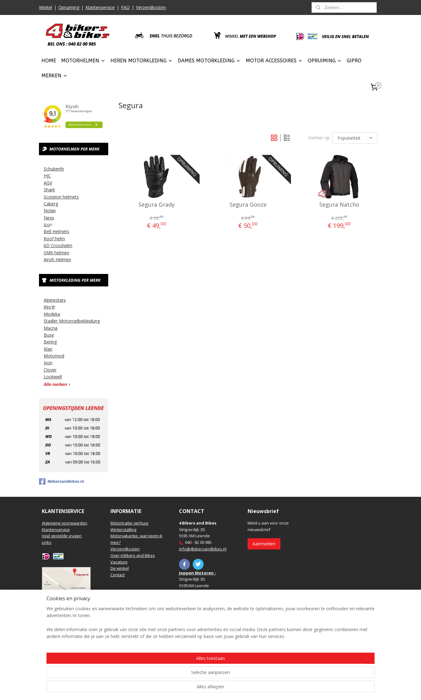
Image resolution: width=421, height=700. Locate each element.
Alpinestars (55, 300)
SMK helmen (56, 253)
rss (202, 688)
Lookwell (53, 377)
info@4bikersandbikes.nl (202, 549)
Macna (50, 328)
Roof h (50, 239)
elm (61, 239)
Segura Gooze (247, 204)
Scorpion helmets (61, 197)
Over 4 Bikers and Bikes (132, 555)
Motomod (54, 356)
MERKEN (54, 76)
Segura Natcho (339, 204)
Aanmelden (264, 544)
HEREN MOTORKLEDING (141, 61)
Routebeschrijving (58, 597)
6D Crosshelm (58, 245)
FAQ (125, 7)
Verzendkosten (151, 7)
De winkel (119, 568)
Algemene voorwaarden (64, 523)
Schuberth (54, 169)
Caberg (51, 204)
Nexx (49, 218)
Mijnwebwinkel (280, 688)
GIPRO (354, 61)
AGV (48, 183)
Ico (47, 225)
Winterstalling (123, 529)
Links (46, 542)
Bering (50, 342)
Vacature (119, 562)
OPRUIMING (325, 61)
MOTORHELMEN (83, 61)
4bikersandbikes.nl (61, 481)
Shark (49, 190)
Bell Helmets (56, 231)
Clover (50, 370)
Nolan (50, 210)
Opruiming (68, 7)
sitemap (189, 688)
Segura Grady (156, 204)
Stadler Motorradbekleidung (72, 321)
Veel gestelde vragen (62, 536)
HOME (48, 61)
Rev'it (49, 307)
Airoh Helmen (57, 259)
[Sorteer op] (354, 137)
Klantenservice (100, 7)
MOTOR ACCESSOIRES (274, 61)
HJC (47, 176)
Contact (117, 575)
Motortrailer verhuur (129, 523)
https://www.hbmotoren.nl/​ (204, 650)
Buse (49, 335)
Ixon (48, 363)
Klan (48, 349)
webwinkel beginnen (225, 688)
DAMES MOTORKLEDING (209, 61)
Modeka (52, 314)
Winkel (45, 7)
